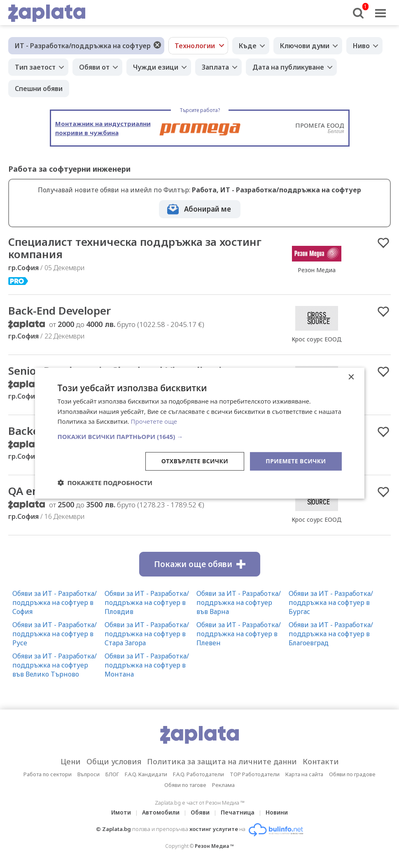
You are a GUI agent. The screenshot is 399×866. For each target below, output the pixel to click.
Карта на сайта (304, 774)
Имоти (121, 812)
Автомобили (161, 812)
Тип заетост (35, 67)
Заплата (215, 67)
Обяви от (94, 67)
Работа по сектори (47, 774)
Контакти (321, 761)
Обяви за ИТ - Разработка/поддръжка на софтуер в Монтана (147, 665)
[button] (200, 436)
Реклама (223, 785)
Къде (248, 45)
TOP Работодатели (255, 774)
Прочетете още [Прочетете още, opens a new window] (154, 421)
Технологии (195, 45)
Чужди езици (155, 67)
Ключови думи (304, 45)
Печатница (237, 812)
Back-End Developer (59, 310)
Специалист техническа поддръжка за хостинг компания (134, 247)
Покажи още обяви (199, 564)
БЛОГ (112, 774)
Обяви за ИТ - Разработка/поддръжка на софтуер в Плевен (238, 633)
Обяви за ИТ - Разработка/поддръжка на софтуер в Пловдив (147, 602)
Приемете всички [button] (296, 461)
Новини (277, 812)
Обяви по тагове (185, 785)
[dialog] (199, 432)
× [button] (351, 377)
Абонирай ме (207, 209)
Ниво (361, 45)
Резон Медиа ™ (214, 846)
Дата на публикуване (288, 67)
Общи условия (113, 761)
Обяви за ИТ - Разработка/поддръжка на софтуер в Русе (54, 633)
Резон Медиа (317, 270)
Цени (71, 761)
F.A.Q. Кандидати (146, 774)
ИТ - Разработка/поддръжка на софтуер (83, 45)
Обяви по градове (352, 774)
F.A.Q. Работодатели (198, 774)
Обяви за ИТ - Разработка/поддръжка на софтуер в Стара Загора (147, 633)
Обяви (200, 812)
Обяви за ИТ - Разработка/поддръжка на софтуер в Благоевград (331, 633)
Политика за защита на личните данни (222, 761)
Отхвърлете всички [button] (195, 461)
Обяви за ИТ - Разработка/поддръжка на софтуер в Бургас (331, 602)
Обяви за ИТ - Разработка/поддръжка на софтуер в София (54, 602)
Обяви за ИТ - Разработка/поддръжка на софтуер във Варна (238, 602)
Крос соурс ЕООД (317, 339)
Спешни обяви (39, 88)
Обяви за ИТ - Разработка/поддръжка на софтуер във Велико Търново (54, 665)
